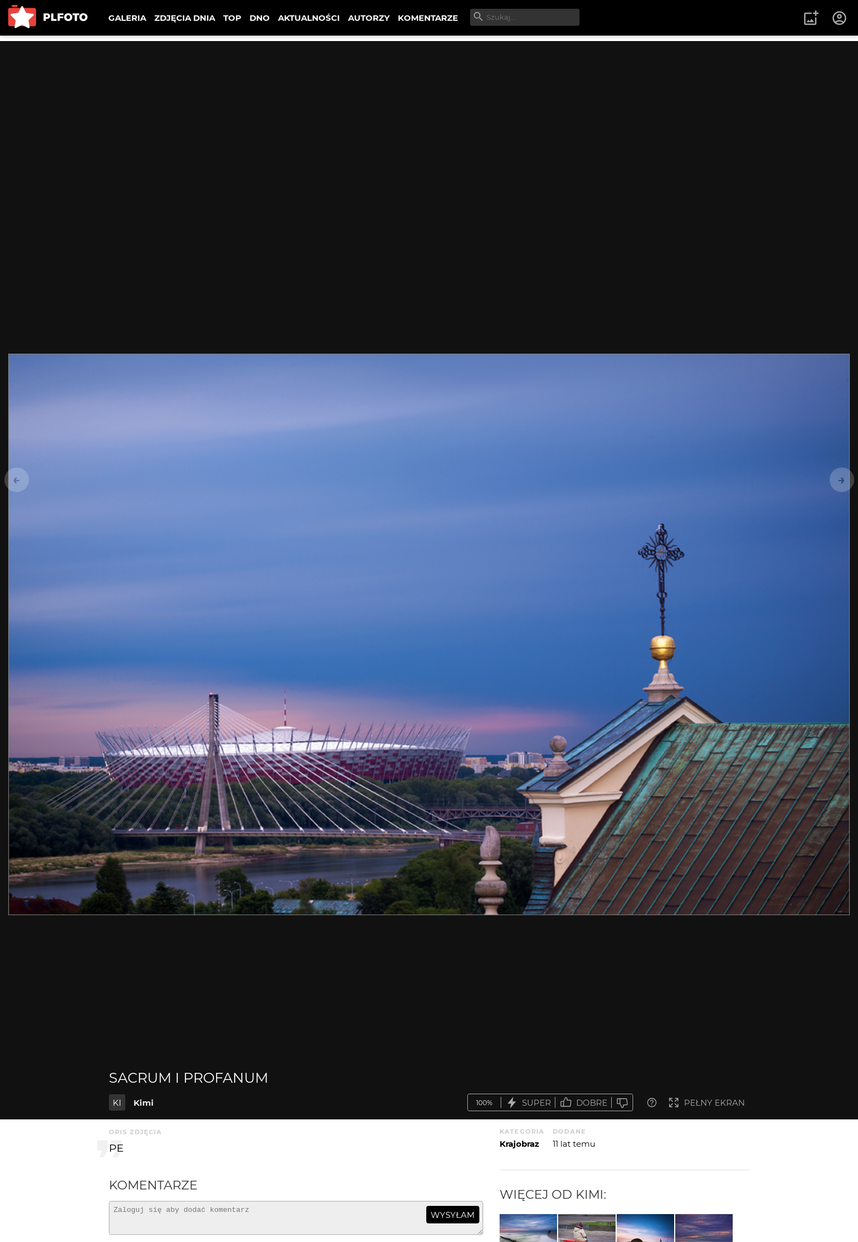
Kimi (144, 1102)
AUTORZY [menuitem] (369, 18)
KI (117, 1102)
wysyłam (452, 1215)
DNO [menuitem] (260, 18)
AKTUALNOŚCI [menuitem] (309, 18)
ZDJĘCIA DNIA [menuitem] (184, 18)
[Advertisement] (429, 117)
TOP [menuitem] (232, 18)
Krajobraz (519, 1144)
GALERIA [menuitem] (127, 18)
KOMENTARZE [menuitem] (428, 18)
